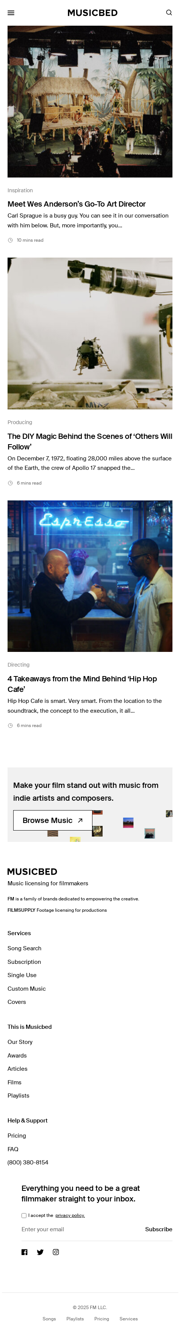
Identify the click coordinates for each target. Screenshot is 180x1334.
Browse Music (53, 820)
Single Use (22, 975)
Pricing (17, 1135)
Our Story (20, 1042)
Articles (18, 1069)
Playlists (18, 1095)
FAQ (13, 1149)
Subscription (24, 962)
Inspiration (20, 190)
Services (129, 1319)
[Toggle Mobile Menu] (11, 13)
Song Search (25, 948)
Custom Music (27, 989)
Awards (17, 1055)
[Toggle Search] (169, 13)
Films (15, 1082)
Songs (49, 1319)
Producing (20, 422)
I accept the (56, 1215)
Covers (17, 1002)
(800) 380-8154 (28, 1162)
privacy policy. (70, 1215)
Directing (18, 664)
